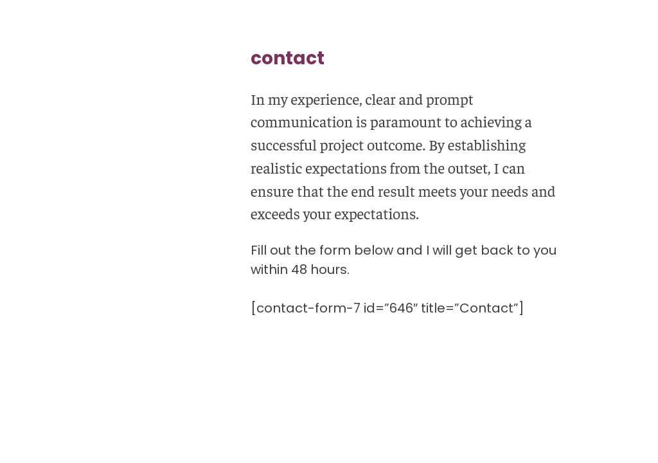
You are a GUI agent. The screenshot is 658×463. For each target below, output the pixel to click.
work (40, 194)
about (43, 259)
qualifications (61, 226)
